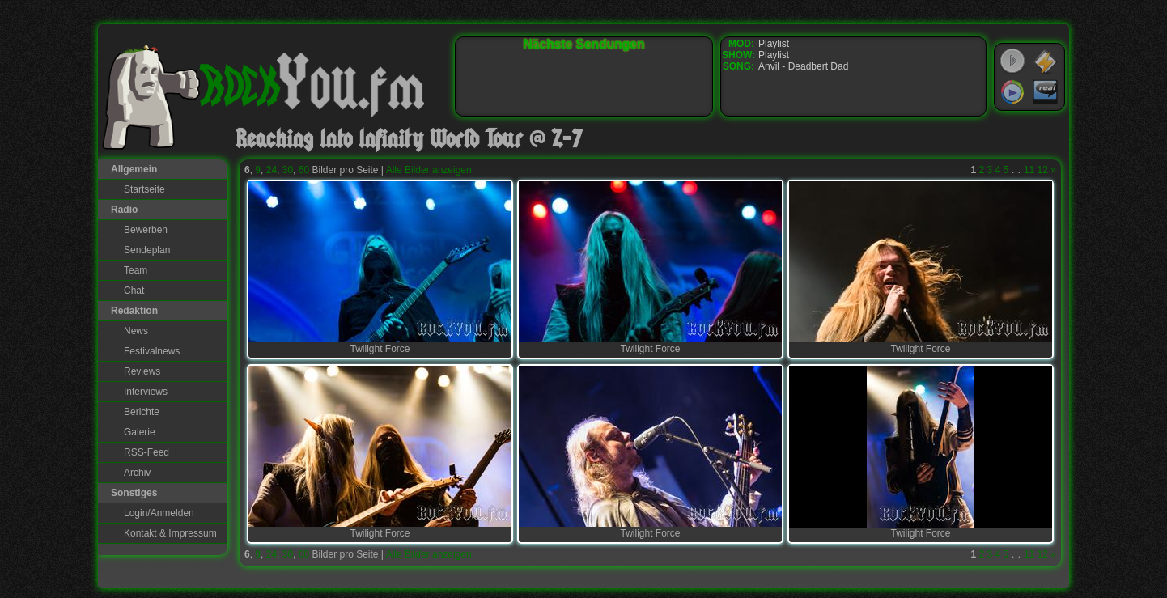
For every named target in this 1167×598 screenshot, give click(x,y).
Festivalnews (152, 351)
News (136, 331)
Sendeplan (147, 250)
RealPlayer (1046, 92)
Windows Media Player (1012, 92)
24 (271, 170)
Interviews (146, 391)
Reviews (142, 371)
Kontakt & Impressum (170, 533)
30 (287, 170)
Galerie (139, 432)
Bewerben (146, 229)
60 (304, 170)
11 (1029, 170)
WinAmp (1046, 61)
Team (135, 270)
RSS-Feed (146, 452)
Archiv (137, 472)
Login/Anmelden (159, 513)
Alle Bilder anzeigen (429, 170)
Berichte (141, 412)
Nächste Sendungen (584, 44)
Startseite (144, 189)
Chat (134, 290)
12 (1043, 170)
